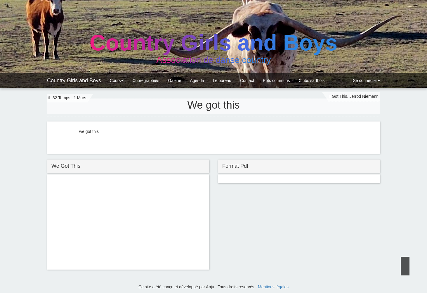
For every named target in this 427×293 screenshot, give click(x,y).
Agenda (197, 80)
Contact (247, 80)
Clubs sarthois (312, 80)
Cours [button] (117, 80)
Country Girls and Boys (74, 80)
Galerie (174, 80)
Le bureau (222, 80)
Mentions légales (273, 287)
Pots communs (276, 80)
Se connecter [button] (366, 80)
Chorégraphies (145, 80)
